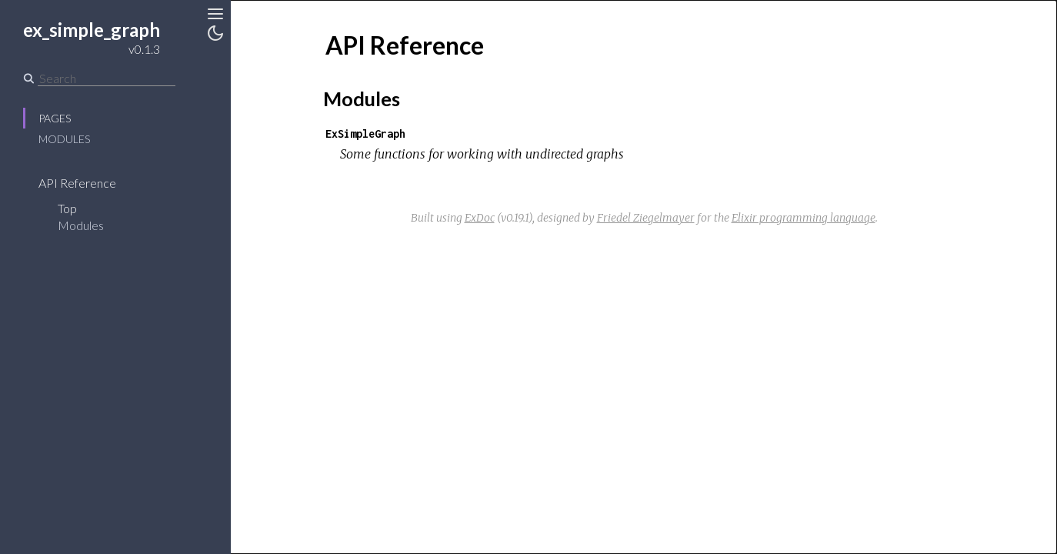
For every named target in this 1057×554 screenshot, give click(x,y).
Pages (54, 118)
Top (67, 208)
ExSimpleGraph (365, 133)
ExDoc (480, 218)
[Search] (106, 78)
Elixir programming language (803, 218)
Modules (64, 138)
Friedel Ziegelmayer (646, 218)
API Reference (77, 182)
